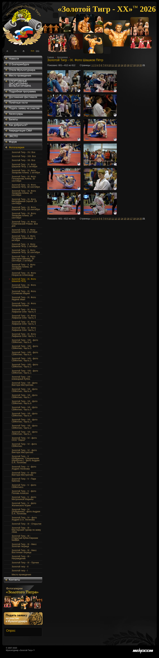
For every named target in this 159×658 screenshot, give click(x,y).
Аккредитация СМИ (20, 130)
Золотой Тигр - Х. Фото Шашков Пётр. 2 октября (24, 231)
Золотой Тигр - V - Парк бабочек (24, 480)
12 (116, 65)
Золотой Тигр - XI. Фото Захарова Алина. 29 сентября (24, 215)
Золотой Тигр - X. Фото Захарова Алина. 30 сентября (23, 266)
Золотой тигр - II (20, 566)
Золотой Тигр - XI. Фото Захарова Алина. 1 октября (26, 171)
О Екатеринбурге (19, 64)
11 (112, 65)
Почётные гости (18, 102)
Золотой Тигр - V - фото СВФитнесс (24, 486)
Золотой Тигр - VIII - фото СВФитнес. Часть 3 (25, 359)
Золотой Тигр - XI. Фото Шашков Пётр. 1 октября (24, 165)
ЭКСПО (13, 136)
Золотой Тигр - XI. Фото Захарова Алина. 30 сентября (24, 193)
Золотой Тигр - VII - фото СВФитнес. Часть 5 (24, 408)
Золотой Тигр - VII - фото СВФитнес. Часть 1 (24, 433)
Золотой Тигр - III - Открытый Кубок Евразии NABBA (25, 538)
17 (131, 65)
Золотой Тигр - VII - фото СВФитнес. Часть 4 (24, 414)
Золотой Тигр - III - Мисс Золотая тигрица (24, 545)
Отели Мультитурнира (22, 70)
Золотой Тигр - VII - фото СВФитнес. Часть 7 (24, 396)
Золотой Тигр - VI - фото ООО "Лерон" (24, 439)
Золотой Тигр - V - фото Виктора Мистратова (24, 473)
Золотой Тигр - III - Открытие (26, 524)
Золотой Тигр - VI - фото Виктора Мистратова (24, 451)
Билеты (13, 119)
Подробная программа (22, 91)
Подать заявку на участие (24, 108)
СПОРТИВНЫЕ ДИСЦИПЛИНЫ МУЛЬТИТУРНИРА (20, 83)
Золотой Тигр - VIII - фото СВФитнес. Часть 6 (25, 341)
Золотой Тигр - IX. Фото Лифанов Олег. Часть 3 (24, 322)
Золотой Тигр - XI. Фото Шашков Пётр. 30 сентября (26, 186)
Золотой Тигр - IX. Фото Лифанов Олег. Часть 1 (24, 335)
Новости (14, 58)
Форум (13, 141)
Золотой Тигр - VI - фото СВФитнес (24, 445)
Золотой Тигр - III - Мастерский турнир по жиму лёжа (26, 529)
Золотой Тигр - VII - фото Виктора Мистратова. (24, 384)
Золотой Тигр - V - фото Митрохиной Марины (24, 498)
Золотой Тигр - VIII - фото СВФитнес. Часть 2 (25, 365)
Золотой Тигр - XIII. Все (24, 156)
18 (134, 65)
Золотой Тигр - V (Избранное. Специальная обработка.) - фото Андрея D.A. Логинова (25, 459)
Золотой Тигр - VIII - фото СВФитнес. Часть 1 (25, 371)
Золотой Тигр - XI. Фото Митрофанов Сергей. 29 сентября (24, 201)
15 (125, 65)
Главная (50, 57)
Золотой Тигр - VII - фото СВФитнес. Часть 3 (24, 420)
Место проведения (20, 75)
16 (128, 65)
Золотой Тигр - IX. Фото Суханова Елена (24, 286)
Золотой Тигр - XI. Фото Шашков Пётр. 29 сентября (26, 208)
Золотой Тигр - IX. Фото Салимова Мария (24, 292)
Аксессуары (16, 114)
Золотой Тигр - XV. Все (23, 152)
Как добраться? (18, 125)
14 (122, 65)
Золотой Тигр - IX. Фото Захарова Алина (24, 304)
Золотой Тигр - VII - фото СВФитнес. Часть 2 (24, 426)
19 (137, 65)
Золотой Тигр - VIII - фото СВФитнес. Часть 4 (25, 353)
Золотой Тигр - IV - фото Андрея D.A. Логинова (24, 518)
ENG (37, 50)
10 (109, 65)
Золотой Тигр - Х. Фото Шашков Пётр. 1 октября (24, 245)
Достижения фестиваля (23, 97)
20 (140, 65)
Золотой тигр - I (20, 570)
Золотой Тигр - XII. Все (23, 160)
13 (119, 65)
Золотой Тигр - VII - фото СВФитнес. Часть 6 (24, 402)
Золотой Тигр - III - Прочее (25, 562)
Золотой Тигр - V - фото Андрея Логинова (24, 467)
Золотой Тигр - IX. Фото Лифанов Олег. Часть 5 (24, 310)
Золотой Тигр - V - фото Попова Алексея (24, 492)
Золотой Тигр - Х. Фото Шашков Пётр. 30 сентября (26, 251)
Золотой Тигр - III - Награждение (21, 557)
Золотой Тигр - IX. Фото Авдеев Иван (24, 298)
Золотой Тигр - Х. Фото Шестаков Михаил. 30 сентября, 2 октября (23, 258)
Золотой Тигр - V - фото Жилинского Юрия (24, 504)
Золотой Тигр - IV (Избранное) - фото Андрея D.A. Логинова (26, 511)
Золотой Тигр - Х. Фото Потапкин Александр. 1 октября (24, 238)
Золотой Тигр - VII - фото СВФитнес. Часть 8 (24, 390)
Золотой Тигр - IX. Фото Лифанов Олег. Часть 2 (24, 329)
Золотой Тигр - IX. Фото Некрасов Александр (24, 274)
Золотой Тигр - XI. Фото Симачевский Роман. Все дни (25, 223)
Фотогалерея (16, 147)
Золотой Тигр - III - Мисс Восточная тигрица (24, 551)
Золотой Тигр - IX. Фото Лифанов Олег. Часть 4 (24, 316)
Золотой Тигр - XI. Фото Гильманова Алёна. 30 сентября (24, 178)
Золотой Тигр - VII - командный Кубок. (21, 378)
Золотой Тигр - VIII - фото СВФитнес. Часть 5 (25, 347)
